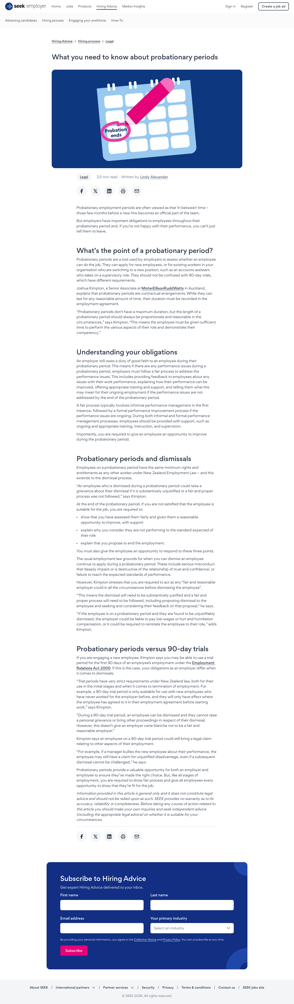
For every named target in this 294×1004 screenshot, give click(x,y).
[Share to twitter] (95, 191)
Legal (110, 41)
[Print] (123, 191)
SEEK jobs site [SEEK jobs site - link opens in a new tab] (253, 987)
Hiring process (89, 41)
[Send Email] (137, 191)
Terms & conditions (196, 987)
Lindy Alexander (154, 177)
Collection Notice (145, 939)
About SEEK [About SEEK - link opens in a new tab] (39, 987)
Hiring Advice (62, 41)
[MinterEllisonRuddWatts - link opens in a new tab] (162, 288)
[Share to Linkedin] (109, 191)
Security (148, 987)
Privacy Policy (171, 939)
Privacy (168, 987)
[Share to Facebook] (81, 191)
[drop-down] (192, 928)
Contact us (226, 987)
